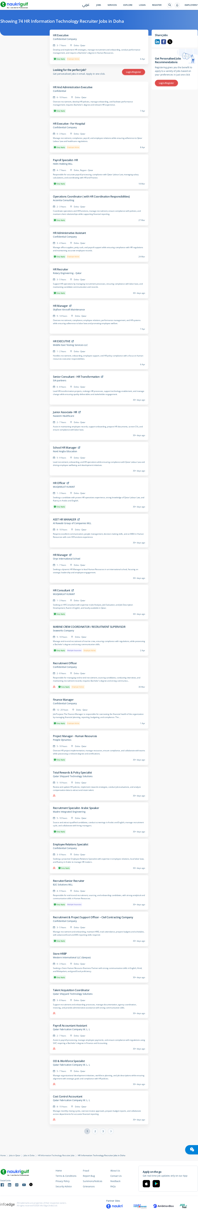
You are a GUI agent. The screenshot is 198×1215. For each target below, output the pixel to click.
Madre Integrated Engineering (69, 811)
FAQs (113, 1186)
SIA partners (59, 380)
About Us (115, 1170)
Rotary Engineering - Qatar (67, 273)
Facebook (163, 41)
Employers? (191, 5)
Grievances (89, 1186)
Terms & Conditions (66, 1175)
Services (112, 5)
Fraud (86, 1170)
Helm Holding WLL (63, 163)
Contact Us (116, 1175)
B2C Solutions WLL (63, 884)
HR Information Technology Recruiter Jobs (56, 1155)
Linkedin (157, 41)
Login (142, 5)
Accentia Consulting (63, 200)
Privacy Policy (63, 1181)
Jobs (98, 5)
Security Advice (64, 1186)
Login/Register (133, 72)
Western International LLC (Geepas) (72, 957)
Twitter (169, 41)
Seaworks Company (63, 630)
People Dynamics (62, 739)
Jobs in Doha (29, 1155)
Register (156, 5)
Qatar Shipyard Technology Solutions (73, 776)
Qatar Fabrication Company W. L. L (71, 1029)
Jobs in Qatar (14, 1155)
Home (3, 1155)
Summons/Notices (92, 1181)
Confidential (59, 91)
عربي (86, 5)
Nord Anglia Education (65, 451)
